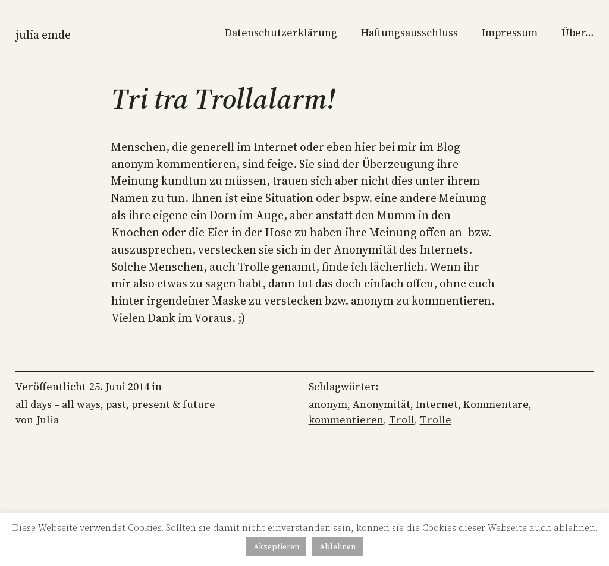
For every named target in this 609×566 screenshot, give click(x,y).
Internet (437, 404)
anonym (328, 404)
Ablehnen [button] (337, 547)
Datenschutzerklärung (281, 33)
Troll (402, 420)
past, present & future (160, 404)
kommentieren (346, 420)
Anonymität (381, 404)
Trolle (435, 420)
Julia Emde (43, 34)
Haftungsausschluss (409, 33)
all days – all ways (58, 404)
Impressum (510, 33)
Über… (577, 33)
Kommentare (496, 404)
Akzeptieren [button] (276, 547)
